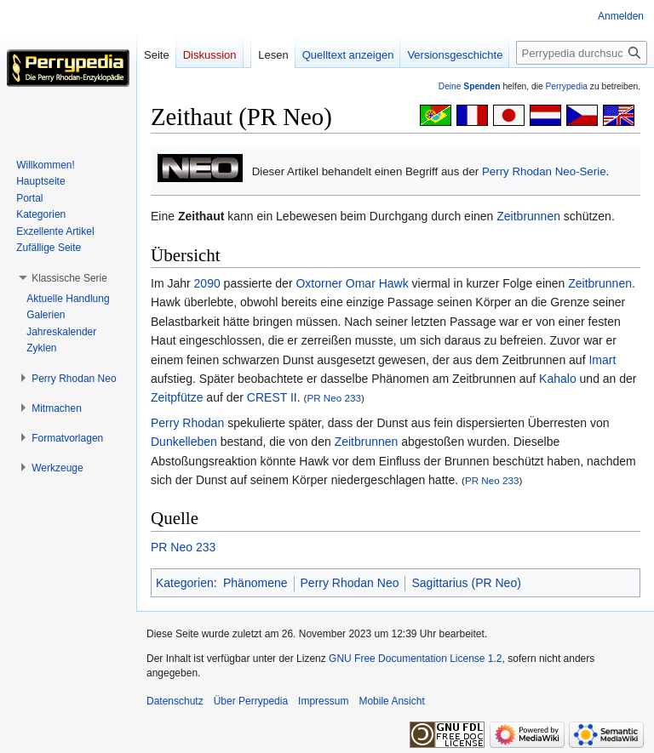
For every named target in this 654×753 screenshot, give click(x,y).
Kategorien (185, 583)
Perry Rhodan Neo (350, 583)
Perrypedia (566, 86)
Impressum (323, 701)
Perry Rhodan (187, 423)
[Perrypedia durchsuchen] (581, 53)
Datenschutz (175, 701)
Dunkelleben (184, 441)
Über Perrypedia (251, 701)
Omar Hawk (377, 283)
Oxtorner (318, 283)
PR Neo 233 (334, 397)
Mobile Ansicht (391, 701)
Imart (602, 360)
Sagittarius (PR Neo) (465, 583)
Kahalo (558, 378)
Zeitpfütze (177, 397)
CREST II (272, 397)
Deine (470, 86)
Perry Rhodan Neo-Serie (544, 171)
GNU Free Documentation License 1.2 (415, 659)
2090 (207, 283)
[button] (69, 278)
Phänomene (255, 583)
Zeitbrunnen (528, 216)
